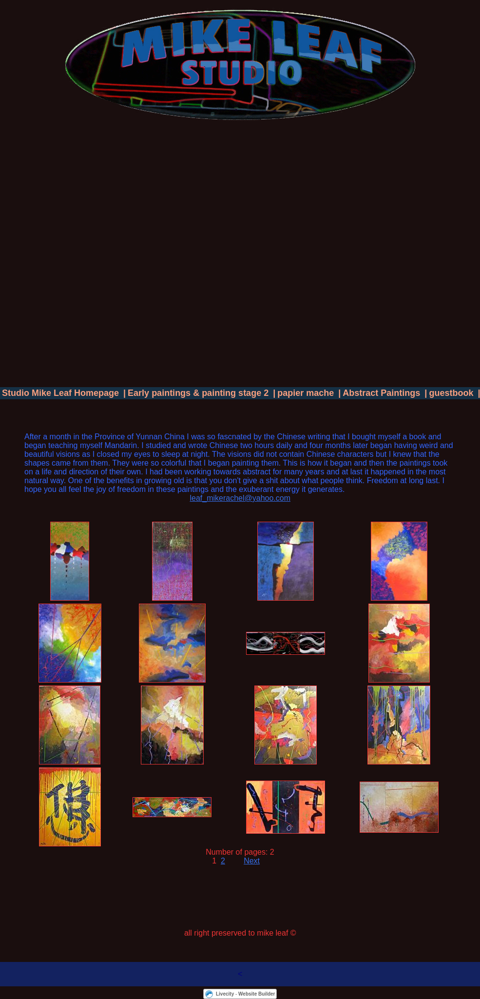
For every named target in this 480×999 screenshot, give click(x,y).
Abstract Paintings (381, 393)
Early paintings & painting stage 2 (198, 393)
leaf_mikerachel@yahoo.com (240, 498)
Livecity (225, 994)
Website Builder (256, 994)
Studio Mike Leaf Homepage (60, 393)
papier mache (305, 393)
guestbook (451, 393)
